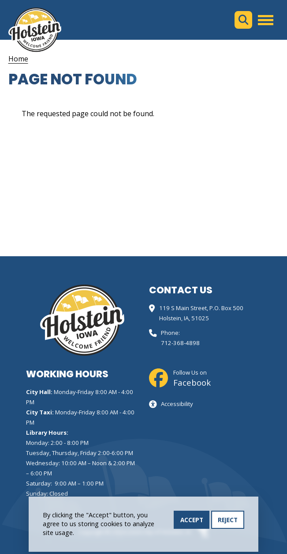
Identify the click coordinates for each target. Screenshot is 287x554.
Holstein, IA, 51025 (184, 318)
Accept (191, 522)
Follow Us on (192, 378)
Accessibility (177, 404)
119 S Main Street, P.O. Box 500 (201, 308)
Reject (228, 522)
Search (243, 20)
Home (18, 59)
